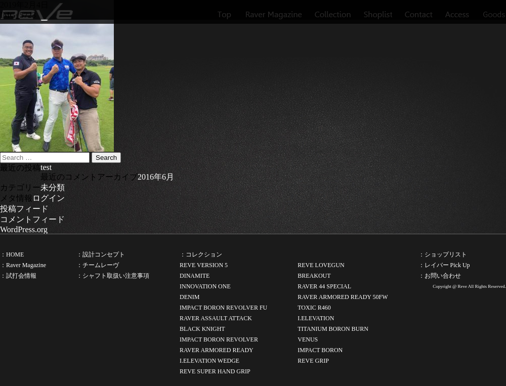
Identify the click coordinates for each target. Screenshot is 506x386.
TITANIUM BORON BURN (333, 328)
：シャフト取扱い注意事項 (112, 275)
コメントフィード (32, 219)
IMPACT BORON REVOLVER (219, 339)
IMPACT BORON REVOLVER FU (223, 307)
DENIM (189, 297)
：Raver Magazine (23, 265)
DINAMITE (194, 275)
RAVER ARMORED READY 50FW (343, 297)
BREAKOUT (314, 275)
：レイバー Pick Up (444, 265)
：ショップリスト (442, 254)
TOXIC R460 (314, 307)
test (46, 167)
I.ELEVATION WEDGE (209, 360)
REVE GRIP (313, 360)
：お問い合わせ (439, 275)
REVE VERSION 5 (204, 265)
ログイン (48, 198)
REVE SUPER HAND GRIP (215, 371)
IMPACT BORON (320, 350)
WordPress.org (24, 229)
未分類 (52, 187)
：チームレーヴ (97, 265)
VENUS (308, 339)
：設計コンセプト (100, 254)
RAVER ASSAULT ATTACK (216, 318)
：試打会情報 (18, 275)
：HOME (12, 254)
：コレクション (201, 254)
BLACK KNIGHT (202, 328)
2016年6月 (156, 177)
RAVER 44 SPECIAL (324, 286)
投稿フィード (24, 208)
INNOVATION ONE (205, 286)
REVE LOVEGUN (321, 265)
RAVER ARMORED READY (217, 350)
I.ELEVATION (316, 318)
